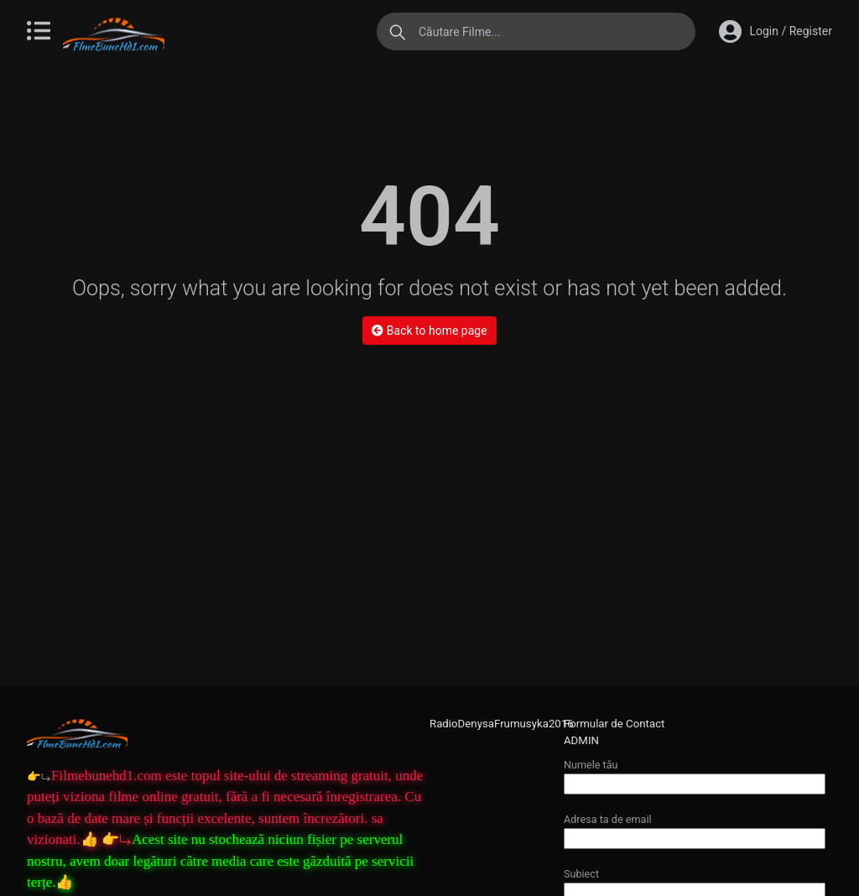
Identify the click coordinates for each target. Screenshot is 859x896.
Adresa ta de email (694, 828)
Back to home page (429, 330)
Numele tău (694, 773)
